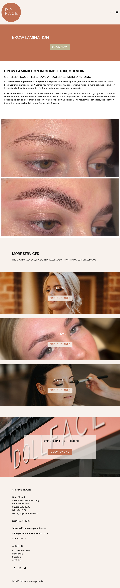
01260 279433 (19, 538)
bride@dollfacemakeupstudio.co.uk (30, 533)
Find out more (60, 298)
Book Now (60, 46)
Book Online (60, 451)
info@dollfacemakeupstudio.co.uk (29, 528)
